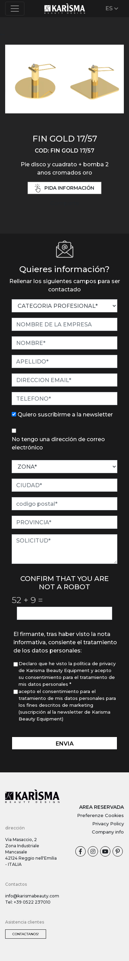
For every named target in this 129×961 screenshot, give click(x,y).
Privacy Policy (108, 823)
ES (112, 8)
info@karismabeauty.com (32, 895)
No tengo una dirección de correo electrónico (58, 443)
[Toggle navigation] (14, 8)
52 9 (27, 600)
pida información (65, 188)
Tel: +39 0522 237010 (28, 902)
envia (65, 743)
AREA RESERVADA (101, 807)
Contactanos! (25, 934)
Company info (108, 832)
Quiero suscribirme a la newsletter (65, 414)
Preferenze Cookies (100, 815)
